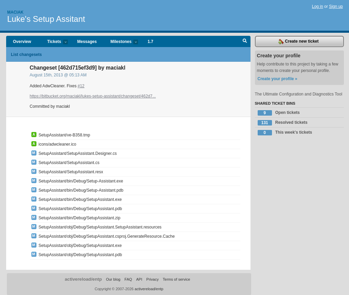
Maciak (15, 12)
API (139, 279)
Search (245, 41)
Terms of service (176, 279)
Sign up (336, 6)
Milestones (121, 42)
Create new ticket (298, 41)
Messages (87, 41)
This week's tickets (285, 132)
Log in (317, 6)
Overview (22, 41)
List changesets (26, 54)
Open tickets (279, 113)
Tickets (53, 42)
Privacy (152, 279)
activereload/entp (83, 279)
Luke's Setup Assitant (46, 19)
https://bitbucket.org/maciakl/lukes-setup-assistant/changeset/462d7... (93, 96)
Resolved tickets (283, 123)
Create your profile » (278, 78)
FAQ (128, 279)
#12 (81, 86)
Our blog (113, 279)
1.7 (150, 41)
